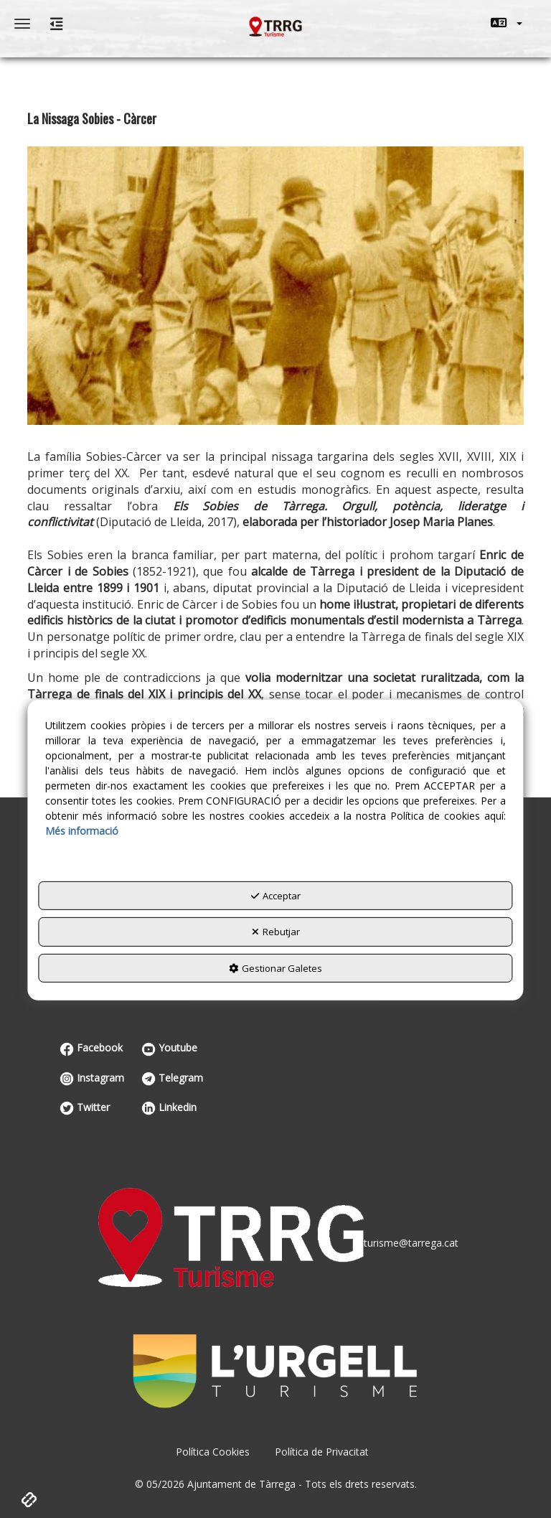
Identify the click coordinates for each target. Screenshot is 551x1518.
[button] (506, 23)
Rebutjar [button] (276, 931)
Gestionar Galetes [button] (275, 968)
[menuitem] (506, 23)
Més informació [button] (81, 831)
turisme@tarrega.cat (411, 1243)
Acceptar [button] (276, 895)
